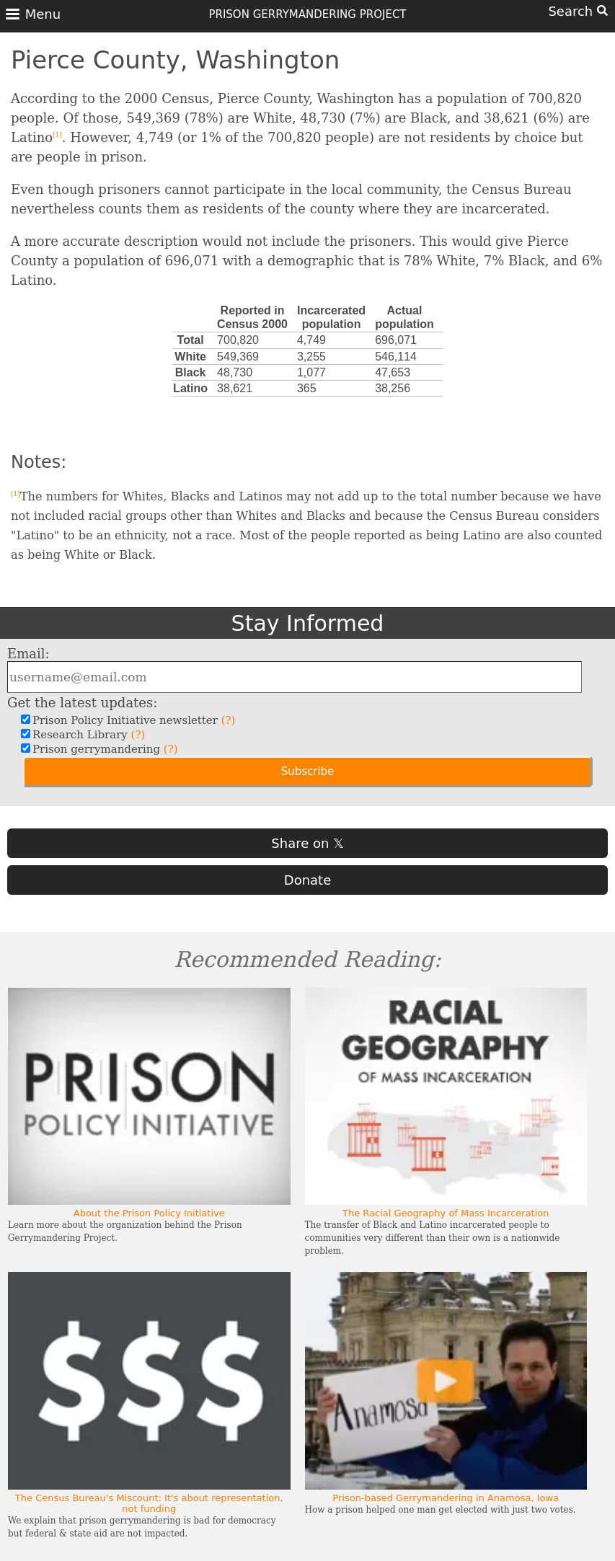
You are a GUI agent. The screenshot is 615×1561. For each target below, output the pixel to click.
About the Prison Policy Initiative (149, 1213)
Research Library (87, 734)
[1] (57, 134)
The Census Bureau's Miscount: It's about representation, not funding (149, 1503)
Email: (28, 653)
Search (578, 11)
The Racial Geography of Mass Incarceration (445, 1213)
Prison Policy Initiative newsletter (132, 720)
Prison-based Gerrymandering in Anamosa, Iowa (445, 1498)
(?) (228, 720)
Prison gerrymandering (103, 749)
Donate (307, 880)
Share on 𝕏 (307, 843)
